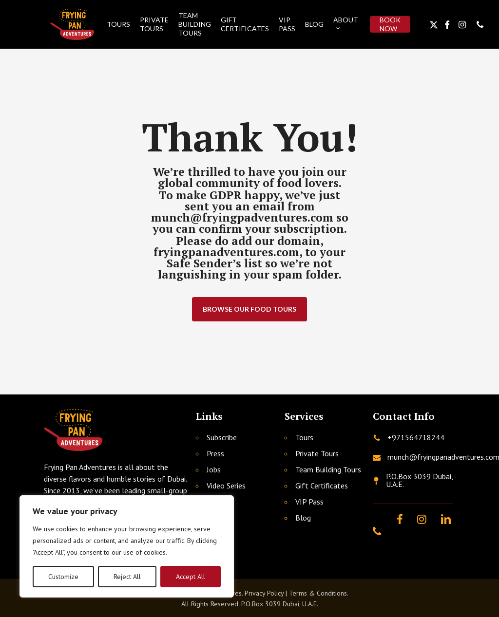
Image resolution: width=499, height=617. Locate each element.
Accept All (190, 576)
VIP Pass (309, 501)
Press (215, 453)
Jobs (214, 469)
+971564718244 (415, 437)
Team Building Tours (328, 469)
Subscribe (222, 437)
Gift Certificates (321, 485)
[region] (126, 546)
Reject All (127, 576)
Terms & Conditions (318, 593)
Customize (63, 576)
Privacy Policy (264, 593)
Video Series (226, 485)
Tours (304, 437)
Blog (303, 518)
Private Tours (317, 453)
